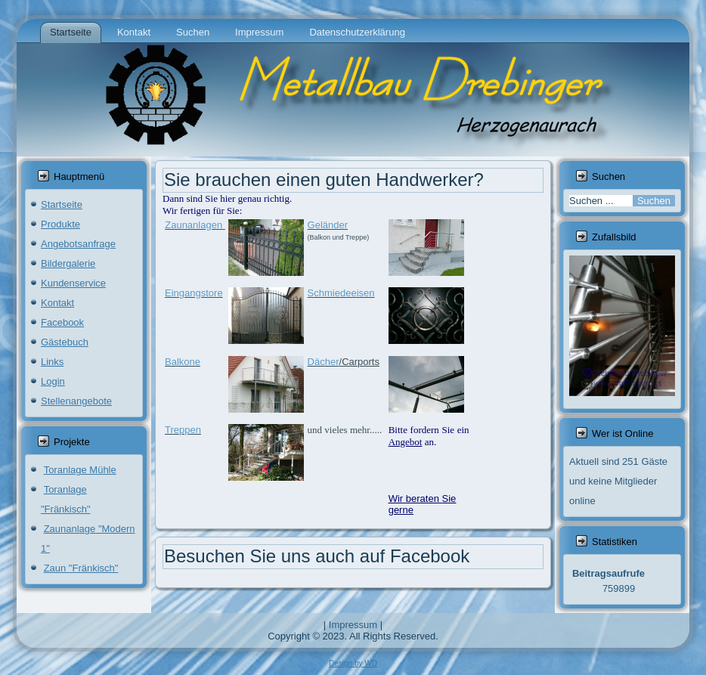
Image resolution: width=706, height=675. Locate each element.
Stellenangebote (76, 401)
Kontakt (133, 32)
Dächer (323, 361)
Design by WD (353, 663)
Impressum (259, 32)
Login (53, 381)
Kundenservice (73, 283)
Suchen (192, 32)
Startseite (70, 32)
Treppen (183, 429)
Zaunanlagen (193, 225)
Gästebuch (64, 342)
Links (52, 361)
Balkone (182, 361)
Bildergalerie (68, 263)
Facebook (62, 322)
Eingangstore (194, 293)
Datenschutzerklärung (356, 32)
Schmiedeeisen (341, 293)
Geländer (328, 225)
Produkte (60, 224)
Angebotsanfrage (78, 243)
